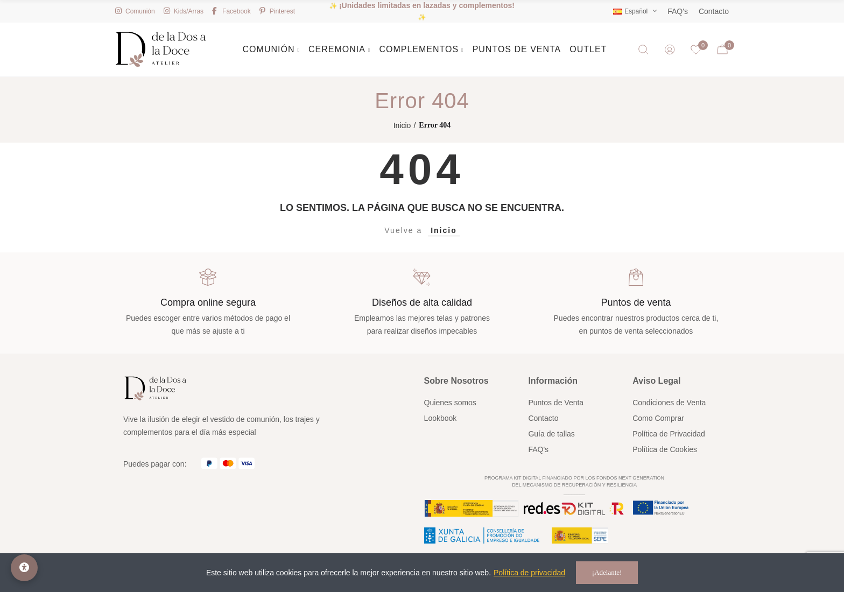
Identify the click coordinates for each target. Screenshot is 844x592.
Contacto (714, 11)
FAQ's (677, 11)
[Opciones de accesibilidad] (24, 567)
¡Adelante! (607, 572)
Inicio (444, 230)
